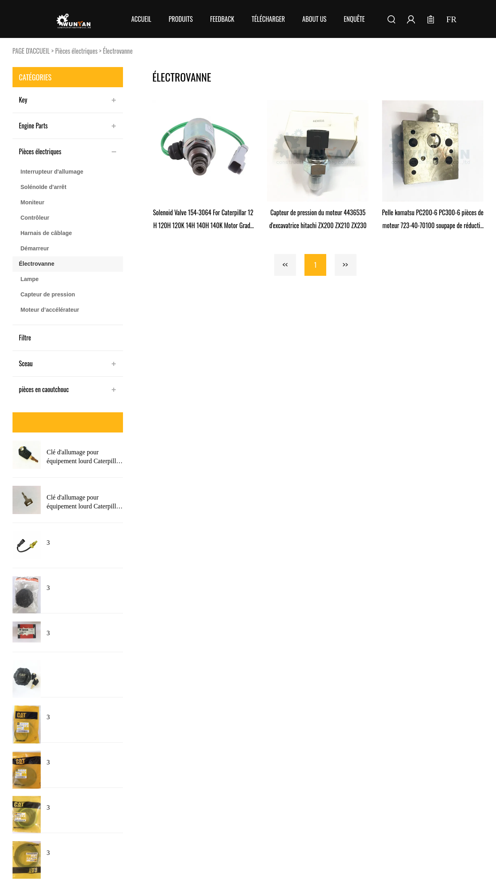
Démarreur (35, 248)
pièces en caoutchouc (44, 389)
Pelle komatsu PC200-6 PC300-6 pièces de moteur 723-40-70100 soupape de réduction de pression (432, 220)
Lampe (30, 279)
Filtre (25, 337)
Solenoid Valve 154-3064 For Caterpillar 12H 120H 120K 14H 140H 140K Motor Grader (203, 220)
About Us (314, 19)
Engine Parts (33, 125)
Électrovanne (118, 51)
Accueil (141, 19)
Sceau (26, 363)
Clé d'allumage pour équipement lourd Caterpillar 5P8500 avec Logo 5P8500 (83, 502)
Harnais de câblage (46, 233)
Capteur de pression (48, 294)
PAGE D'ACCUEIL (31, 51)
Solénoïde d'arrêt (44, 187)
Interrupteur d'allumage (52, 171)
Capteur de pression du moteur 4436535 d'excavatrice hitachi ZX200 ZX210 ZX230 (318, 219)
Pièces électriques (76, 51)
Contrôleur (35, 217)
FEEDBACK (222, 19)
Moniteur (32, 202)
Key (23, 100)
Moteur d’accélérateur (50, 309)
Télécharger (268, 19)
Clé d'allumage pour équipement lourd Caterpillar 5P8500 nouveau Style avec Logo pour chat (83, 457)
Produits (181, 19)
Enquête (354, 19)
